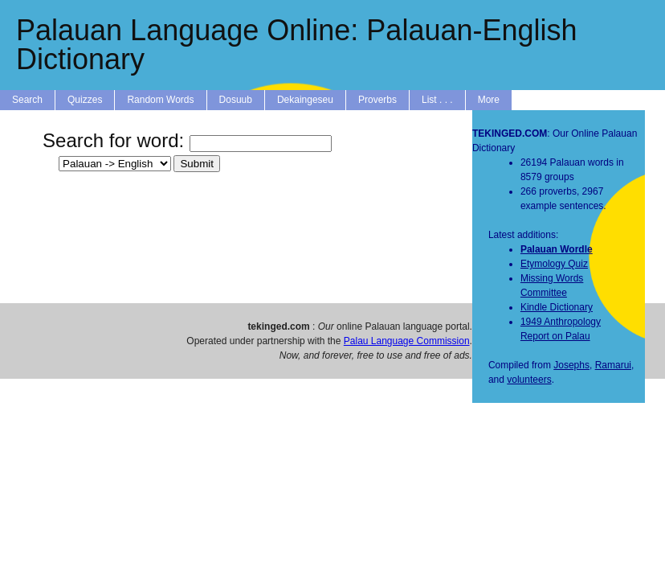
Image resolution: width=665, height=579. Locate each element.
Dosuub (235, 99)
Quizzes (84, 99)
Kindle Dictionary (556, 307)
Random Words (160, 99)
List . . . (437, 99)
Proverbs (377, 99)
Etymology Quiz (554, 263)
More (489, 99)
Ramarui (613, 365)
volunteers (529, 379)
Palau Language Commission (407, 341)
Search (27, 99)
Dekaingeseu (305, 99)
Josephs (571, 365)
